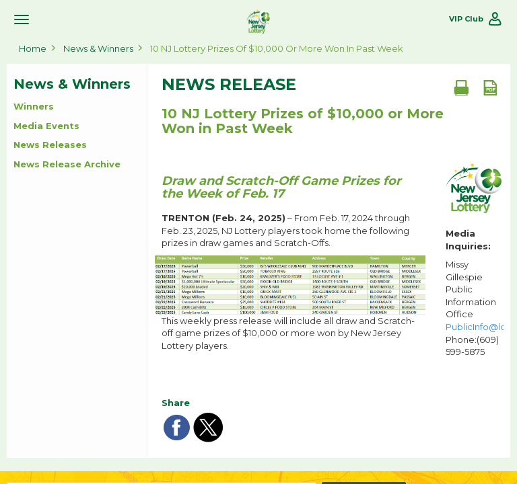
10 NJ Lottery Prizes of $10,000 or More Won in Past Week (276, 48)
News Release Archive (66, 164)
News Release (229, 84)
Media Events (46, 125)
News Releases (50, 144)
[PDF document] (490, 87)
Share (176, 402)
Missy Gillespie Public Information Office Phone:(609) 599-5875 (475, 308)
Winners (33, 106)
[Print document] (461, 87)
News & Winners (98, 48)
